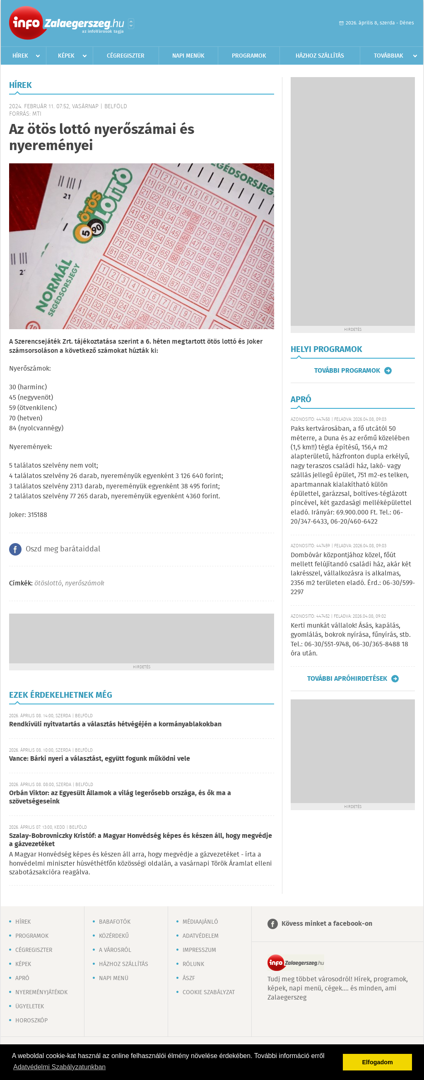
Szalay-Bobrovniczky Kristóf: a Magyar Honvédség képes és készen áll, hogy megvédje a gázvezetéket (140, 840)
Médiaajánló (200, 922)
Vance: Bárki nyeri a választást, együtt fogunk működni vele (99, 759)
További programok (347, 370)
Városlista (131, 23)
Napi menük (188, 56)
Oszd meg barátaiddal (63, 549)
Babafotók (114, 922)
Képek (66, 56)
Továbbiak (388, 56)
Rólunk (193, 964)
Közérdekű (114, 936)
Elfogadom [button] (377, 1062)
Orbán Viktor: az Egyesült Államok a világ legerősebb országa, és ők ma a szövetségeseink (120, 797)
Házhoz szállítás (320, 56)
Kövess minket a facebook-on (327, 924)
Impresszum (199, 950)
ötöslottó (48, 583)
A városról (115, 950)
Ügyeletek (29, 1006)
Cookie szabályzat (209, 992)
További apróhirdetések (347, 678)
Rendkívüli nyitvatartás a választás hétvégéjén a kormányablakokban (115, 724)
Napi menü (113, 978)
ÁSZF (189, 978)
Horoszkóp (31, 1020)
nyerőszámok (84, 583)
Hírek (20, 56)
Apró (22, 978)
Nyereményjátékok (41, 992)
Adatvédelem (201, 936)
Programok (249, 56)
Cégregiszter (126, 56)
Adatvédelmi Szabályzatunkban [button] (59, 1066)
